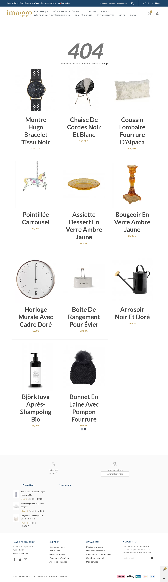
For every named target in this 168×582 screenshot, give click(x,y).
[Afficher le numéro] (115, 474)
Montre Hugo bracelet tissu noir (35, 131)
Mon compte (92, 561)
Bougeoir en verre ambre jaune (132, 222)
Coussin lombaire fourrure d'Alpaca (132, 131)
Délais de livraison (94, 547)
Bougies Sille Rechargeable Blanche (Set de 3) (32, 517)
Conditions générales (96, 558)
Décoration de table (97, 11)
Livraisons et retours (95, 550)
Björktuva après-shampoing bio (35, 408)
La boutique (41, 11)
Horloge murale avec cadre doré (35, 317)
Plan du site (54, 550)
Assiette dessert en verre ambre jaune (84, 226)
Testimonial (65, 485)
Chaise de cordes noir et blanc (84, 127)
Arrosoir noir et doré (132, 313)
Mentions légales (57, 554)
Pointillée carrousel (35, 218)
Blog (133, 15)
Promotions (29, 485)
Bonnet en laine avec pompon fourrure (84, 408)
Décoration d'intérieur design (52, 15)
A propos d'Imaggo (58, 561)
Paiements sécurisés (59, 558)
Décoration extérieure (66, 11)
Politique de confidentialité (98, 554)
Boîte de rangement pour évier (84, 317)
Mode (122, 15)
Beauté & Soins (83, 15)
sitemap (103, 63)
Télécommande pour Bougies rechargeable (33, 493)
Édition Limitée (105, 15)
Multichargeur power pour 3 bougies (32, 505)
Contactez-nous (20, 553)
